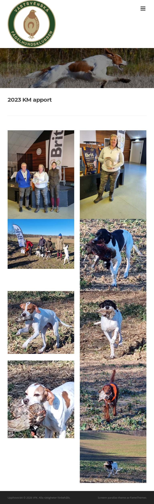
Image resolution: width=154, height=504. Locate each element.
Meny (142, 8)
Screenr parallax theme (112, 497)
